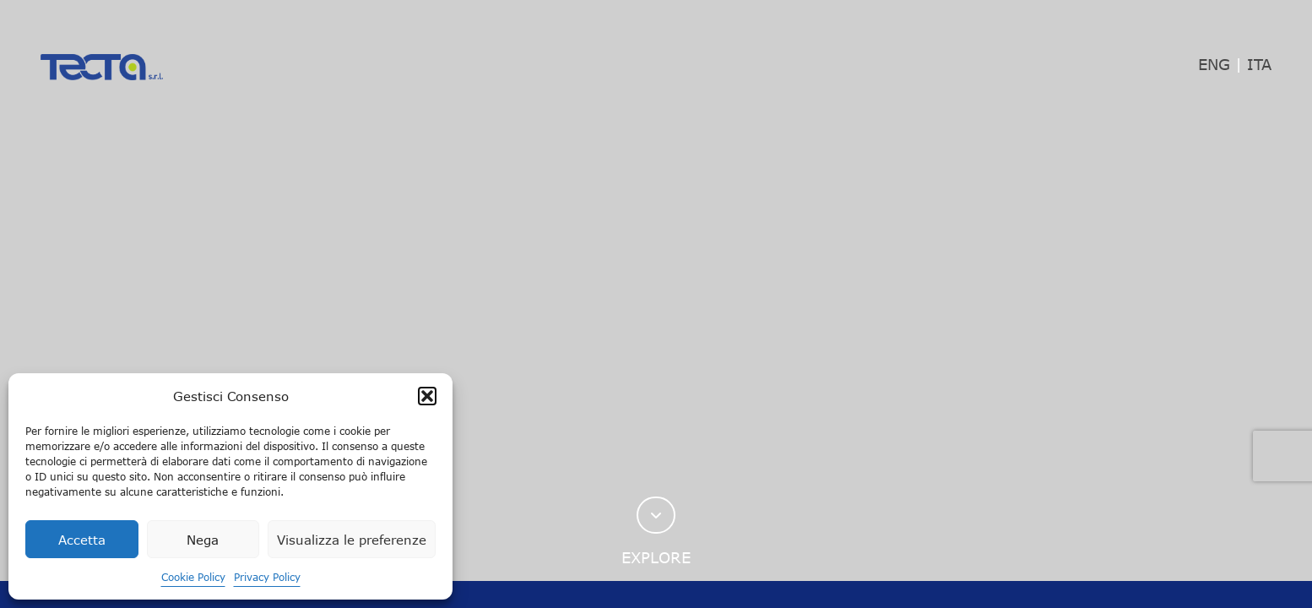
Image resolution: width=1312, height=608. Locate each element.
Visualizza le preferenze (351, 539)
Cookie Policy (193, 577)
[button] (427, 396)
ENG (1214, 64)
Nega (203, 539)
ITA (1259, 64)
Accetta (82, 539)
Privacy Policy (267, 577)
